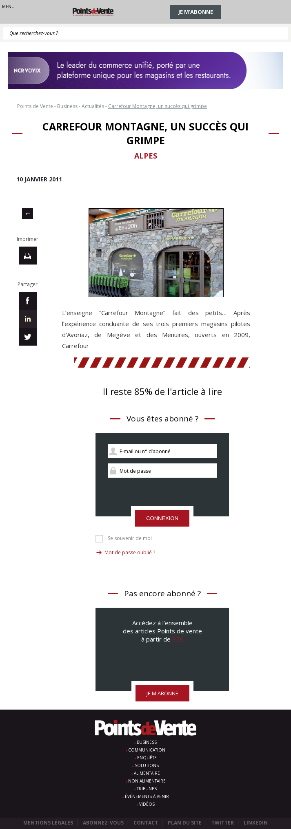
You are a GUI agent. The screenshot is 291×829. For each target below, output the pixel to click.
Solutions (147, 765)
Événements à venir (147, 796)
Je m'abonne (195, 11)
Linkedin (256, 822)
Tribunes (147, 789)
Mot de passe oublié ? (129, 552)
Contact (145, 822)
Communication (146, 750)
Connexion (162, 518)
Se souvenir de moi (130, 538)
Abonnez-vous (103, 822)
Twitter (222, 822)
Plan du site (185, 822)
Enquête (147, 758)
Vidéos (147, 804)
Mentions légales (48, 822)
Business (147, 742)
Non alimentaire (147, 781)
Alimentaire (147, 773)
